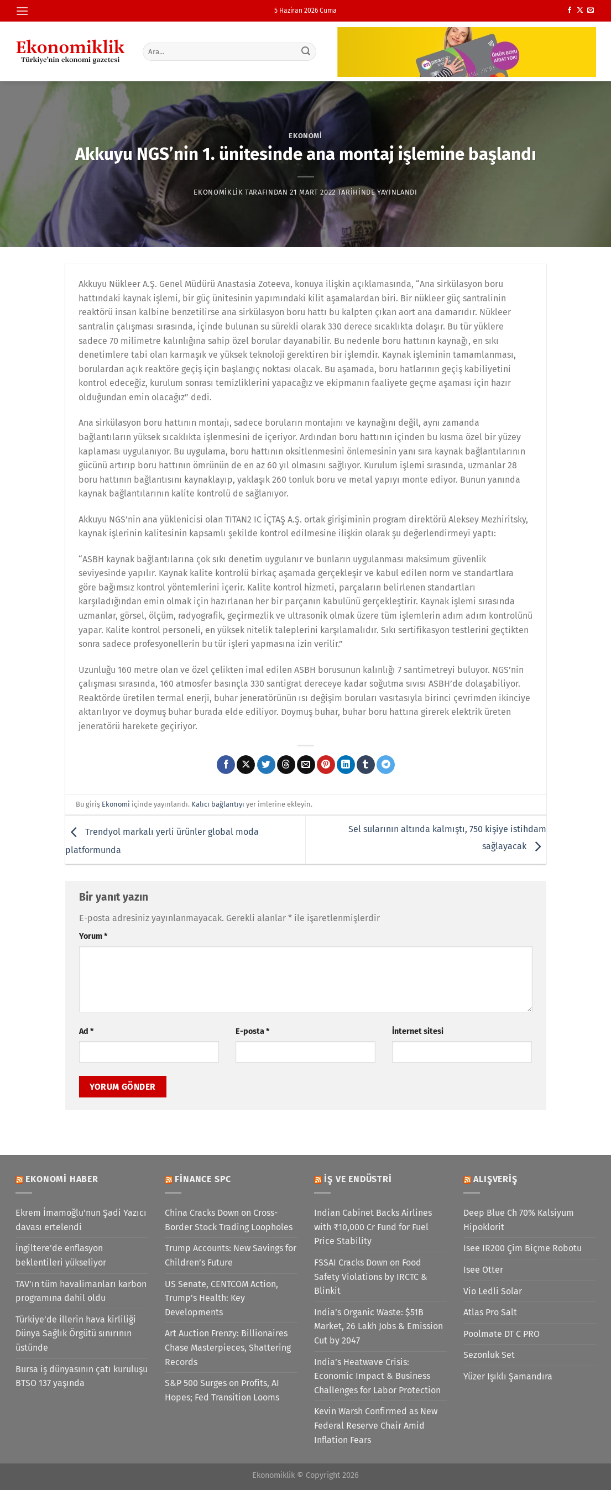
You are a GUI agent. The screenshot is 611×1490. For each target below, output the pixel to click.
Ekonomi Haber (61, 1179)
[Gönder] (305, 51)
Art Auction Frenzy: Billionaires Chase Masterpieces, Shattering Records (228, 1347)
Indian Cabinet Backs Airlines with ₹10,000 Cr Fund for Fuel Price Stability (373, 1226)
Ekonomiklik (218, 192)
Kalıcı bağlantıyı (217, 804)
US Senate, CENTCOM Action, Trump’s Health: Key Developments (221, 1298)
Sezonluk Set (489, 1355)
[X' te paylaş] (246, 764)
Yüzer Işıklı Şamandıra (507, 1376)
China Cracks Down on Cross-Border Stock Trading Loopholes (229, 1219)
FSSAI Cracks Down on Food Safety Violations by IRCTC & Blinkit (370, 1276)
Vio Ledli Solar (492, 1291)
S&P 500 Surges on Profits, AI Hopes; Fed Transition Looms (222, 1390)
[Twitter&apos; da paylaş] (266, 764)
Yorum (93, 936)
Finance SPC (203, 1179)
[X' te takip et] (580, 10)
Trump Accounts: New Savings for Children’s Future (230, 1255)
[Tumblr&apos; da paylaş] (366, 764)
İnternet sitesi (417, 1031)
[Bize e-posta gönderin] (590, 10)
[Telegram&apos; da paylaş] (386, 764)
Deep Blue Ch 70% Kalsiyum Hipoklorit (518, 1219)
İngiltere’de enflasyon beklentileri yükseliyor (60, 1255)
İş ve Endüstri (357, 1179)
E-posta (252, 1031)
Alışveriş (495, 1179)
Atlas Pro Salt (490, 1312)
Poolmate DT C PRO (501, 1334)
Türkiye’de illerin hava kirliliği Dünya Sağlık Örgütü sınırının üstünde (75, 1333)
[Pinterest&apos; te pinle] (326, 764)
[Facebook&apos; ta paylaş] (226, 764)
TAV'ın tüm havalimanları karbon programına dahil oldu (81, 1291)
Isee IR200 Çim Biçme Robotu (522, 1248)
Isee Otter (483, 1269)
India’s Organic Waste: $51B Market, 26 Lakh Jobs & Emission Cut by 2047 (378, 1326)
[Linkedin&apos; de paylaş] (346, 764)
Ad (86, 1031)
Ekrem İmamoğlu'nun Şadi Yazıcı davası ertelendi (81, 1219)
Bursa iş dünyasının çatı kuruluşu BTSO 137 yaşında (81, 1376)
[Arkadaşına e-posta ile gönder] (306, 764)
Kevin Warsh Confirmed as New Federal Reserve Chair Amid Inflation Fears (375, 1425)
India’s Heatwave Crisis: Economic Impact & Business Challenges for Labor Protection (377, 1376)
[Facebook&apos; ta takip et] (569, 10)
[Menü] (22, 11)
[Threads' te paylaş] (286, 764)
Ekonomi (305, 136)
